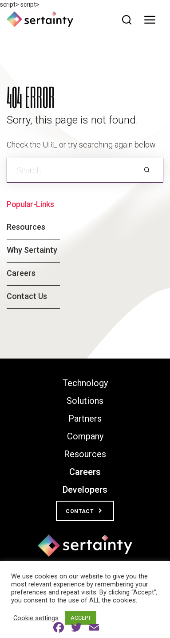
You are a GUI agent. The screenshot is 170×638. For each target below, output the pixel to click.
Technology (85, 383)
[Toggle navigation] (152, 20)
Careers (21, 273)
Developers (85, 489)
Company (85, 436)
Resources (26, 226)
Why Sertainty (32, 250)
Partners (85, 418)
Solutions (85, 400)
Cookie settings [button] (36, 618)
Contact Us (27, 296)
